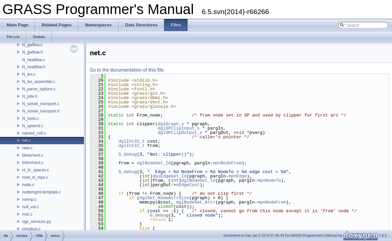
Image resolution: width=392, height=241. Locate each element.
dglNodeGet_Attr (195, 202)
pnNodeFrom (228, 163)
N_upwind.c (32, 126)
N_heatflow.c (33, 60)
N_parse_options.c (39, 89)
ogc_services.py (36, 221)
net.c (26, 140)
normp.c (29, 199)
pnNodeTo (270, 180)
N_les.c (29, 74)
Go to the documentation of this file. (127, 70)
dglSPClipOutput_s (180, 133)
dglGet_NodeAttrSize (164, 198)
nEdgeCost (188, 185)
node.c (28, 184)
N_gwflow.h (32, 52)
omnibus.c (31, 229)
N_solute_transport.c (40, 103)
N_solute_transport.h (40, 111)
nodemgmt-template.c (41, 192)
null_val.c (30, 207)
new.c (27, 148)
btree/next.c (32, 155)
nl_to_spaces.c (35, 170)
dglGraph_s (171, 124)
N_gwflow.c (32, 45)
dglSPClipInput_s (179, 128)
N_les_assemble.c (38, 81)
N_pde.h (29, 96)
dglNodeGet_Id (154, 163)
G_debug (127, 154)
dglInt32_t (131, 141)
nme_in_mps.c (35, 177)
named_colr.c (34, 133)
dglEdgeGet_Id (169, 176)
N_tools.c (30, 118)
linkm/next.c (32, 162)
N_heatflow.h (33, 67)
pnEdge (239, 176)
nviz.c (27, 214)
